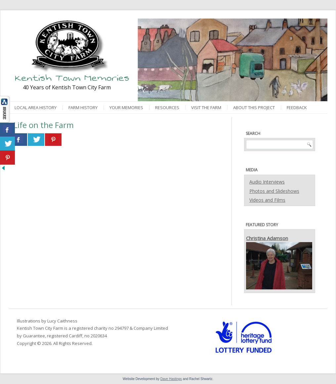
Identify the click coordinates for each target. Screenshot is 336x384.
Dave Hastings (171, 379)
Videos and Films (267, 200)
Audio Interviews (267, 182)
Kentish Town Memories (72, 78)
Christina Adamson (267, 238)
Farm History (83, 107)
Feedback (297, 107)
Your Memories (126, 107)
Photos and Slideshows (274, 191)
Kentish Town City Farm (40, 328)
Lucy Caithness (62, 321)
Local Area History (36, 107)
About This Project (254, 107)
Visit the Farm (206, 107)
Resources (167, 107)
